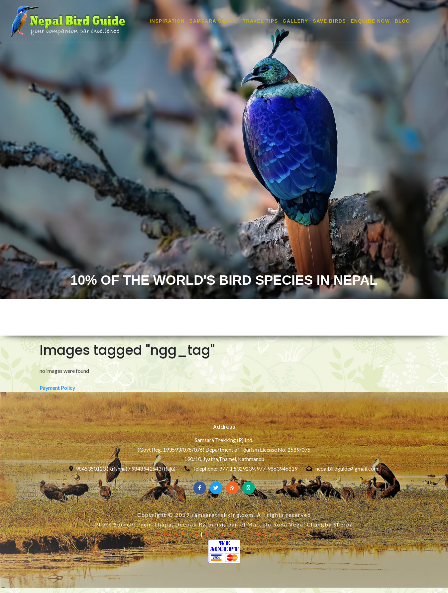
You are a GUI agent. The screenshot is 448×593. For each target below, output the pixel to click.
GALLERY (295, 21)
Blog (402, 21)
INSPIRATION (167, 21)
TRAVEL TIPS (260, 21)
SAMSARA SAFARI (213, 21)
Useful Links (273, 534)
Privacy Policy (178, 534)
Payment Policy (57, 387)
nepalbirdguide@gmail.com (346, 468)
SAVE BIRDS (329, 21)
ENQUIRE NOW (370, 21)
